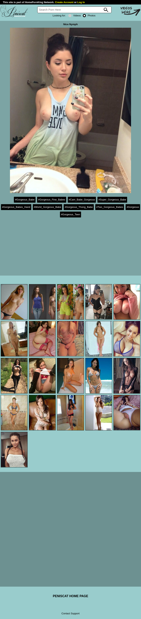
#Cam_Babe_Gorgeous (82, 199)
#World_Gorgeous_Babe (47, 207)
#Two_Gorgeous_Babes (109, 207)
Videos (74, 15)
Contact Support (70, 613)
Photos (89, 15)
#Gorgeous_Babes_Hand (16, 207)
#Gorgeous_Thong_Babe (79, 207)
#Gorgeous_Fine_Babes (51, 199)
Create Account (64, 2)
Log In (81, 2)
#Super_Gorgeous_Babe (112, 199)
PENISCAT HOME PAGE (70, 596)
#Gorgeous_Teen (70, 214)
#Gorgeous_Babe (24, 199)
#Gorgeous (133, 207)
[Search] (74, 9)
